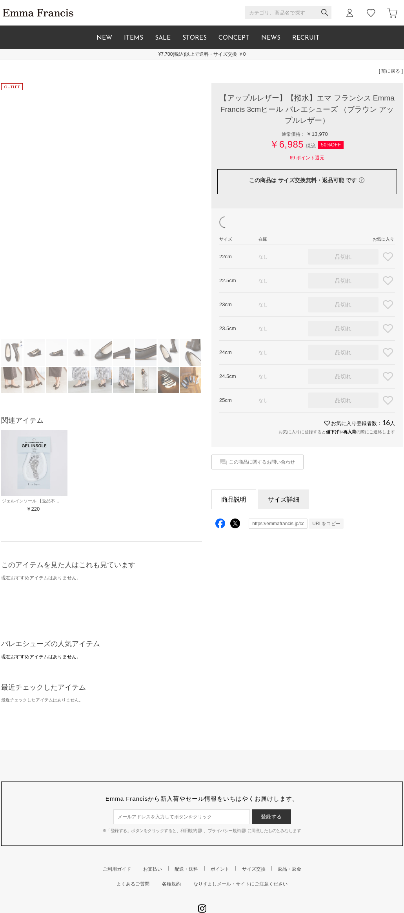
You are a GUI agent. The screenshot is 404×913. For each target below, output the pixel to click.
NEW (104, 38)
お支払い (152, 869)
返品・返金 (289, 869)
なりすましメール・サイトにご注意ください (240, 884)
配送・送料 (186, 869)
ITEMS (133, 38)
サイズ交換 (254, 869)
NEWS (270, 38)
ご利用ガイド (117, 869)
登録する (271, 817)
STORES (194, 38)
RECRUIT (306, 38)
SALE (163, 38)
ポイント (220, 869)
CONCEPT (233, 38)
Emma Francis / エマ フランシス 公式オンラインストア (38, 13)
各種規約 (171, 884)
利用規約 (188, 830)
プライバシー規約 (224, 830)
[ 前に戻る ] (391, 71)
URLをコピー (326, 523)
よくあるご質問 (132, 884)
